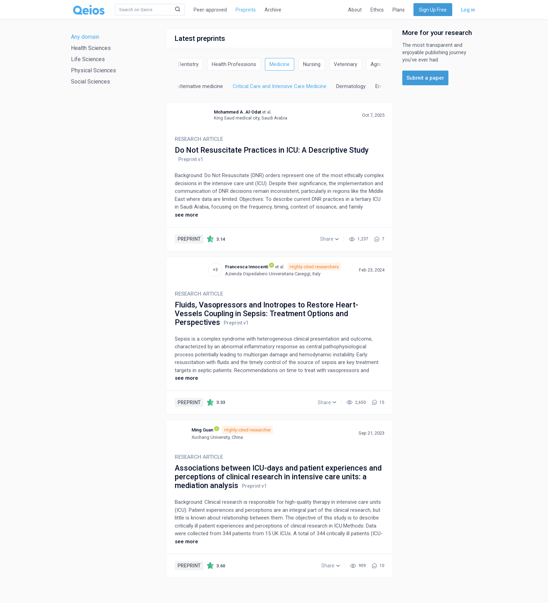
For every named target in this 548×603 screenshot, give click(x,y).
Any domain (85, 37)
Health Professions (234, 64)
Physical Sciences (93, 70)
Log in (468, 10)
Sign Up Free (433, 10)
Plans (398, 10)
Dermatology (351, 86)
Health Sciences (91, 48)
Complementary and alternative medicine (176, 86)
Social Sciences (90, 81)
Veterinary (345, 64)
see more (186, 215)
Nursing (311, 64)
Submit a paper (425, 78)
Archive (273, 10)
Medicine (279, 64)
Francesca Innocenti (246, 266)
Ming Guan (202, 430)
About (355, 10)
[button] (329, 239)
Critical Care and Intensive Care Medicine (279, 86)
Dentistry (188, 64)
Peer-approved (210, 10)
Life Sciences (88, 59)
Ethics (377, 10)
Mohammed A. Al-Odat (237, 112)
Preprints (246, 10)
